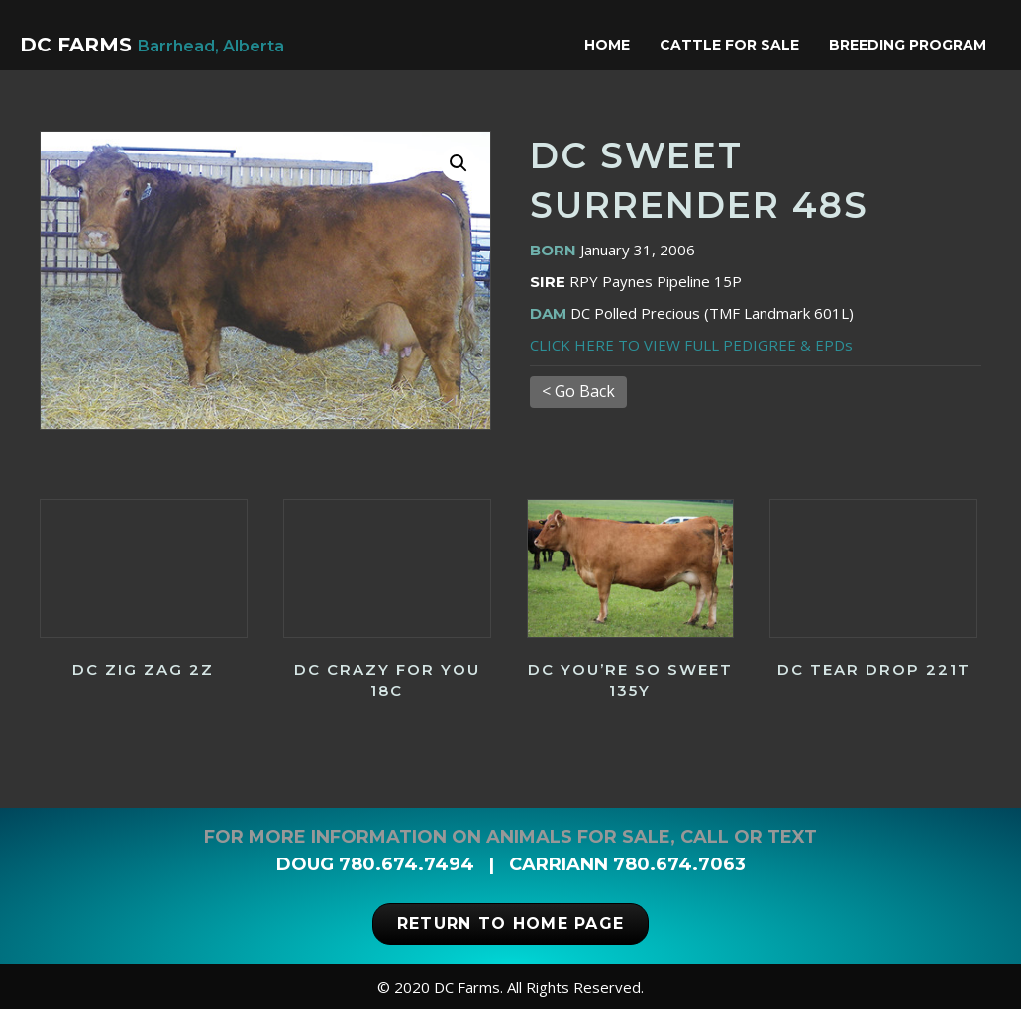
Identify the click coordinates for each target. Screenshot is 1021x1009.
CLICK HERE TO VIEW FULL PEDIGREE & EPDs (691, 344)
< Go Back (578, 391)
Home (612, 44)
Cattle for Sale (734, 44)
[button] (458, 163)
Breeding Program (912, 44)
